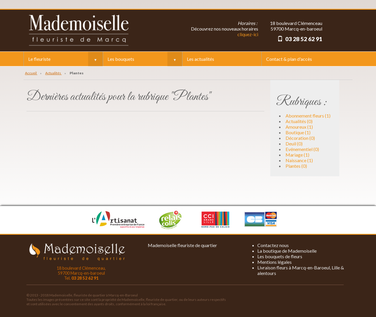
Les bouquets (121, 59)
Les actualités (200, 59)
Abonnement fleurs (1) (308, 115)
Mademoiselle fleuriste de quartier (182, 245)
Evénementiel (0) (302, 149)
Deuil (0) (294, 143)
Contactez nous (273, 245)
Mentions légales (274, 262)
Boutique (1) (298, 132)
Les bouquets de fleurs (279, 256)
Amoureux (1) (299, 127)
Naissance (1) (299, 160)
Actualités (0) (299, 121)
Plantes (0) (296, 166)
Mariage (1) (297, 154)
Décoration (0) (300, 138)
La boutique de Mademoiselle (287, 251)
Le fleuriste (39, 59)
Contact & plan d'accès (289, 59)
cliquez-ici (247, 34)
